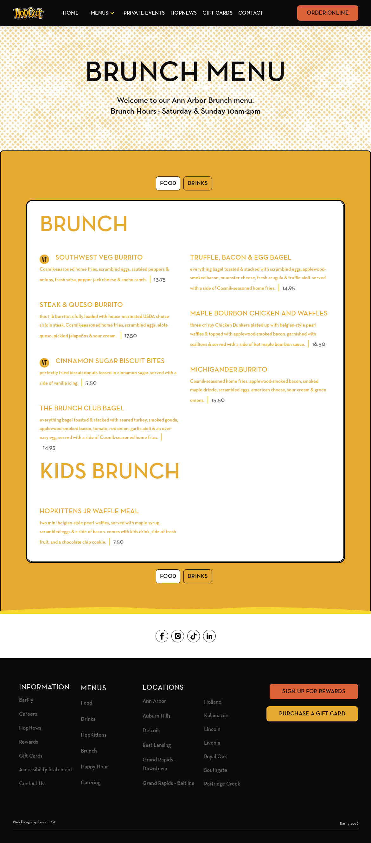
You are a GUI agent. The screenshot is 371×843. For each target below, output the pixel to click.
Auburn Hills (156, 716)
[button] (101, 13)
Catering (90, 783)
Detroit (151, 730)
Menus (99, 13)
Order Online (328, 13)
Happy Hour (94, 767)
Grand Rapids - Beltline (169, 783)
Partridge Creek (222, 784)
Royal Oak (215, 757)
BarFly (26, 700)
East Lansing (157, 745)
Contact (250, 13)
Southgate (215, 770)
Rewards (28, 742)
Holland (212, 702)
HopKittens (93, 735)
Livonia (212, 743)
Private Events (144, 13)
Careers (28, 714)
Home (71, 13)
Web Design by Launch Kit (34, 822)
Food (86, 703)
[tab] (168, 183)
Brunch (89, 751)
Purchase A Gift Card (312, 714)
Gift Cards (217, 13)
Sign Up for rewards (313, 691)
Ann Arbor (154, 701)
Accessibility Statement (45, 770)
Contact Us (31, 784)
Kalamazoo (216, 716)
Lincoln (212, 729)
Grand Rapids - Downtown (159, 764)
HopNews (183, 13)
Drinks (88, 719)
